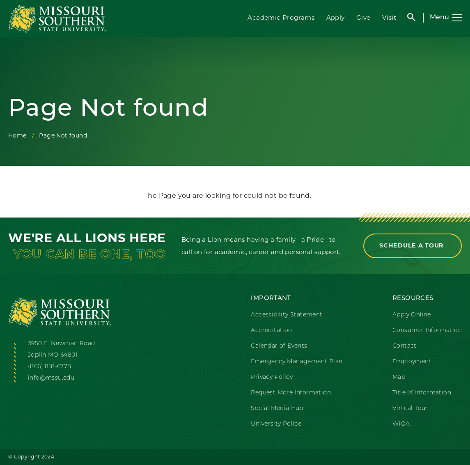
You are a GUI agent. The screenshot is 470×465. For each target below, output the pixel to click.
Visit (389, 17)
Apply (335, 17)
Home (17, 135)
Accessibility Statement (286, 315)
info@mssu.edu (51, 378)
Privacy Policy (272, 377)
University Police (276, 424)
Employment (411, 362)
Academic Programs (281, 17)
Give (363, 17)
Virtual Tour (410, 408)
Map (398, 377)
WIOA (401, 424)
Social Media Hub (277, 408)
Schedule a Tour (412, 245)
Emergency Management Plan (296, 362)
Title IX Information (421, 393)
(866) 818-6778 (49, 367)
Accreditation (271, 331)
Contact (404, 346)
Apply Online (411, 315)
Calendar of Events (279, 346)
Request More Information (291, 393)
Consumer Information (427, 331)
